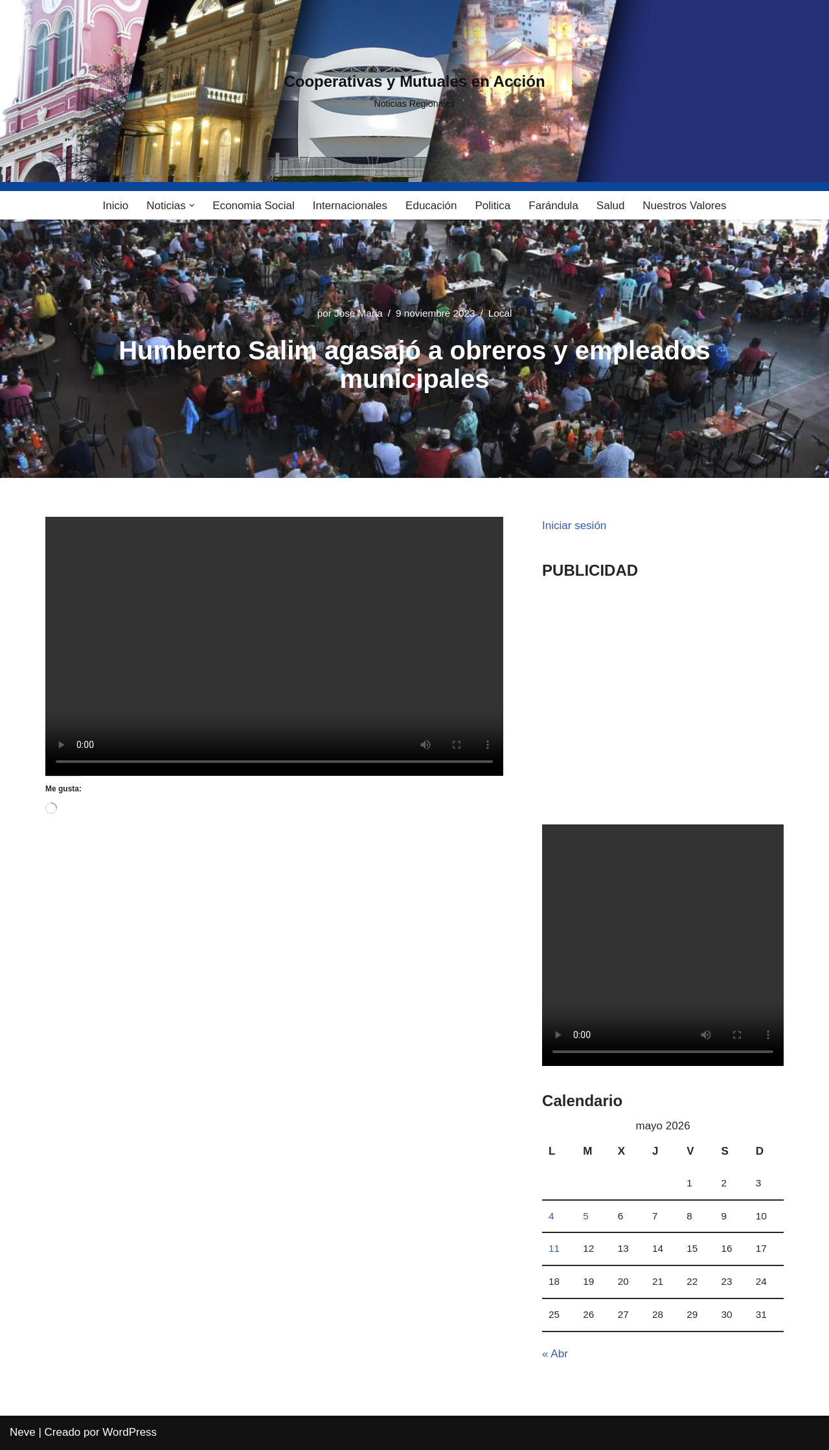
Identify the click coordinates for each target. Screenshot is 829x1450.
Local (500, 313)
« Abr (555, 1354)
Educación (431, 205)
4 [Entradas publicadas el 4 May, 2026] (551, 1215)
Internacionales (350, 205)
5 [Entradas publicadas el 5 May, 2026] (586, 1215)
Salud (610, 205)
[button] (192, 206)
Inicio (116, 205)
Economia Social (253, 205)
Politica (492, 205)
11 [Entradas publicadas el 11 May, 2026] (554, 1248)
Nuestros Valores (684, 205)
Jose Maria (358, 313)
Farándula (553, 205)
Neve (23, 1432)
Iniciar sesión (574, 525)
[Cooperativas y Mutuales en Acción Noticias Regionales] (414, 91)
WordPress (129, 1432)
